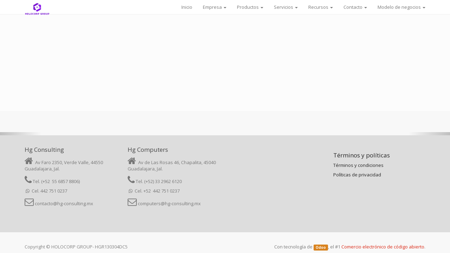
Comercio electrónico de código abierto (382, 247)
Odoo (321, 247)
